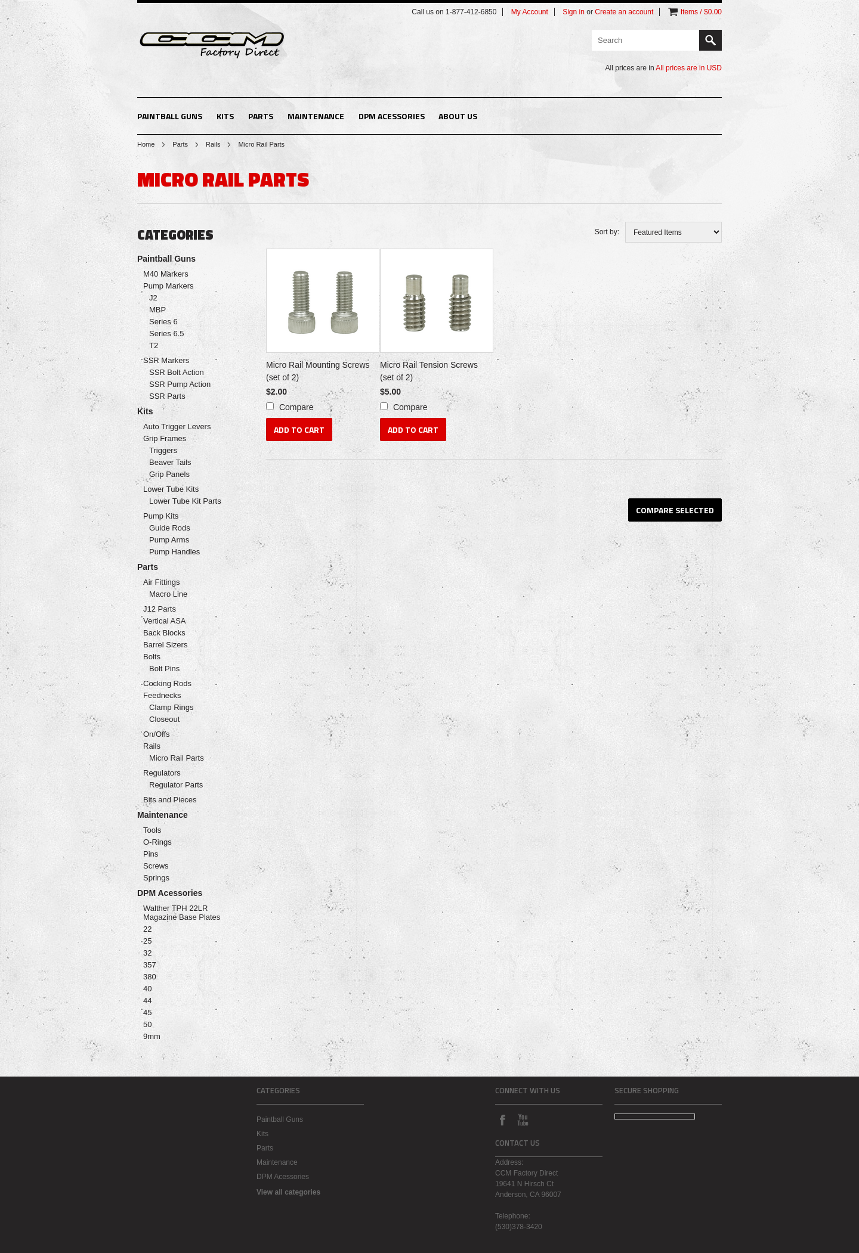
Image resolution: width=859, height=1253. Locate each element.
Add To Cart (299, 429)
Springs (156, 877)
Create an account (624, 12)
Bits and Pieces (170, 799)
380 (149, 976)
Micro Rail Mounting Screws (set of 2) (318, 371)
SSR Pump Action (180, 384)
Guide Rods (169, 527)
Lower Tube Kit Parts (185, 501)
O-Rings (157, 842)
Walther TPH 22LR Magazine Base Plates (181, 913)
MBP (157, 309)
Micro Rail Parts (176, 757)
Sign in (574, 12)
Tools (152, 830)
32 (147, 952)
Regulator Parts (176, 784)
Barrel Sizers (165, 644)
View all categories (288, 1192)
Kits (225, 116)
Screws (156, 865)
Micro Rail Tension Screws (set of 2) (429, 371)
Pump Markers (168, 285)
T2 (153, 345)
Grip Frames (164, 438)
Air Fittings (161, 582)
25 (147, 940)
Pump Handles (174, 551)
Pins (150, 853)
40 (147, 988)
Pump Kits (160, 515)
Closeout (164, 719)
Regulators (162, 772)
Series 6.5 (166, 333)
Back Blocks (164, 632)
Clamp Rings (171, 707)
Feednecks (162, 695)
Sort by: (607, 232)
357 (149, 964)
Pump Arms (169, 539)
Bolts (151, 656)
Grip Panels (169, 474)
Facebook (502, 1119)
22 (147, 929)
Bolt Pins (164, 668)
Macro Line (168, 594)
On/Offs (156, 734)
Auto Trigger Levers (177, 426)
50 (147, 1024)
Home (146, 144)
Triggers (163, 450)
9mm (151, 1036)
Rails (213, 144)
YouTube (522, 1119)
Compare (296, 407)
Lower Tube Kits (171, 489)
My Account (529, 12)
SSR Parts (167, 396)
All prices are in (689, 68)
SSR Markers (166, 360)
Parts (260, 116)
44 (147, 1000)
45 (147, 1012)
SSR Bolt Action (176, 372)
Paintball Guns (169, 116)
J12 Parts (159, 608)
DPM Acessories (392, 116)
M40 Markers (166, 273)
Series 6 (163, 321)
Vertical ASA (164, 620)
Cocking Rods (167, 683)
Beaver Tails (170, 462)
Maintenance (316, 116)
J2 (153, 297)
